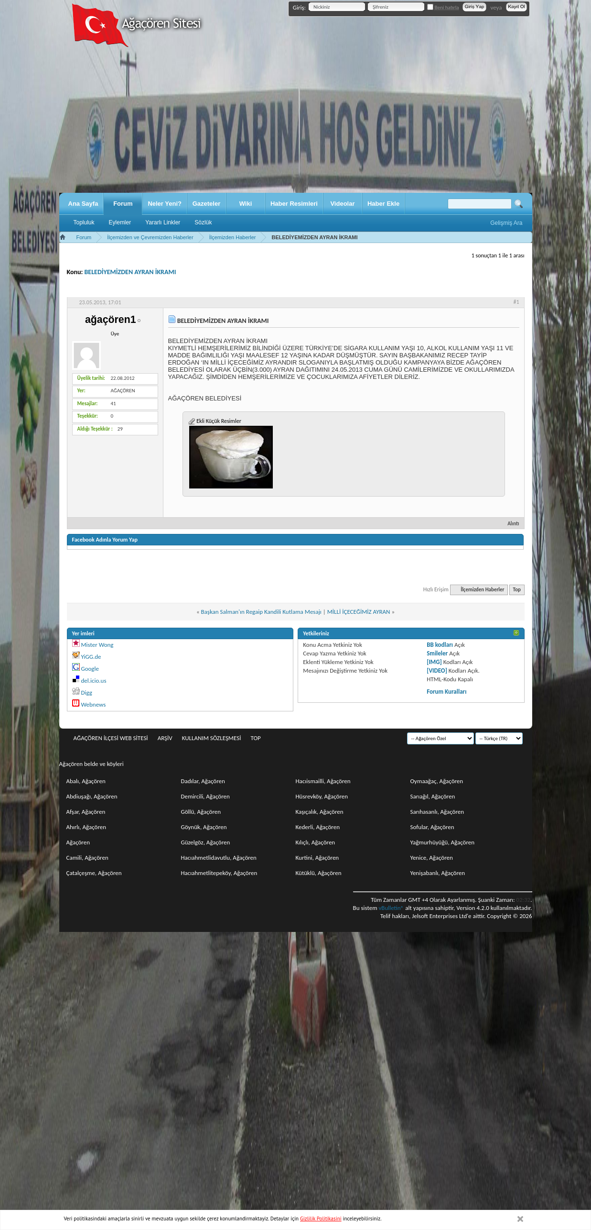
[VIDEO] (437, 670)
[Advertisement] (295, 121)
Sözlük (203, 222)
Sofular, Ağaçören (432, 827)
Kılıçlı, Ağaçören (315, 842)
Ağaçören (78, 842)
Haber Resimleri (294, 203)
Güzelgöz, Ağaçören (205, 842)
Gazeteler (207, 203)
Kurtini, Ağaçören (317, 857)
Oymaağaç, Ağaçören (436, 781)
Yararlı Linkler (162, 222)
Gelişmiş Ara (506, 223)
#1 (516, 302)
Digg (86, 692)
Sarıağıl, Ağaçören (432, 796)
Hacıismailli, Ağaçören (323, 781)
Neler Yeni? (165, 203)
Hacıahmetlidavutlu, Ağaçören (219, 857)
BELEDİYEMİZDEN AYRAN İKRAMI (130, 272)
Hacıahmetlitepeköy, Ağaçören (219, 872)
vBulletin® (391, 907)
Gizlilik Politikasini (321, 1218)
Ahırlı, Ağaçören (86, 827)
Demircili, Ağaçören (205, 796)
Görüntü (504, 288)
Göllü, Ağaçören (201, 811)
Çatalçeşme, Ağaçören (94, 872)
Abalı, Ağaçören (86, 781)
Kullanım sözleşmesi (211, 738)
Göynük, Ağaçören (204, 827)
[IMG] (434, 661)
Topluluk (84, 222)
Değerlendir (465, 288)
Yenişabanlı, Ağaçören (437, 872)
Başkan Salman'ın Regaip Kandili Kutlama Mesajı (261, 611)
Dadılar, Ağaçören (203, 781)
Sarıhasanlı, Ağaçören (437, 811)
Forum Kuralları (446, 691)
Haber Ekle (383, 203)
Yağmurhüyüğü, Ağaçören (442, 842)
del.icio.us (93, 680)
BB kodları (440, 644)
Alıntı (509, 524)
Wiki (245, 203)
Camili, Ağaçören (87, 857)
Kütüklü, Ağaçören (319, 872)
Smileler (437, 653)
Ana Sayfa (83, 203)
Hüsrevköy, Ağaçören (322, 796)
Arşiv (165, 738)
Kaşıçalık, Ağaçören (320, 811)
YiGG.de (91, 656)
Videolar (342, 203)
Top (517, 590)
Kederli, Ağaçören (318, 827)
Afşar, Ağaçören (86, 811)
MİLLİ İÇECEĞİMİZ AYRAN (358, 611)
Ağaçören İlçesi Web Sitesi (111, 738)
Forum (122, 203)
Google (89, 668)
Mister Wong (97, 644)
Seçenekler (422, 288)
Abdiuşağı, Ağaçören (92, 796)
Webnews (93, 704)
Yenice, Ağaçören (431, 857)
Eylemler (120, 222)
